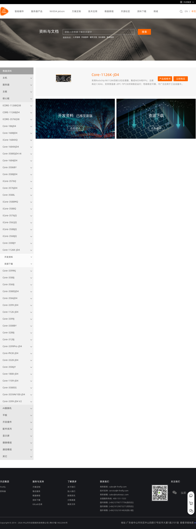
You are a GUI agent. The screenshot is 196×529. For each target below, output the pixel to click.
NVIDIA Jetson (57, 11)
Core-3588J (8, 277)
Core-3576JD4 (10, 188)
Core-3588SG (10, 387)
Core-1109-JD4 (10, 380)
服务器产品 (36, 11)
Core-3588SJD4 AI (12, 153)
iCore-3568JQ (10, 236)
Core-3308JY (9, 243)
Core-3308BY (9, 325)
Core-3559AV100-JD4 (14, 394)
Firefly (3, 486)
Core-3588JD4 (10, 174)
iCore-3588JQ (10, 229)
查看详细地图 (188, 522)
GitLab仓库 (37, 504)
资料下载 (141, 11)
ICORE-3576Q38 (11, 119)
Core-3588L (9, 194)
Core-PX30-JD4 (10, 353)
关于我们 (71, 486)
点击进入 (75, 128)
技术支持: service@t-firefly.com (114, 490)
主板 (5, 91)
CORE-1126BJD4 (11, 112)
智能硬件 (19, 11)
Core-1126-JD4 (10, 312)
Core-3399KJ (9, 270)
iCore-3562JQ (10, 222)
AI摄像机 (7, 408)
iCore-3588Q (9, 208)
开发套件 (7, 422)
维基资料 (7, 71)
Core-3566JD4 (10, 298)
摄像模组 (7, 442)
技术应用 (92, 11)
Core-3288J (8, 332)
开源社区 (125, 11)
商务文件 (71, 504)
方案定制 (76, 11)
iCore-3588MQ (10, 201)
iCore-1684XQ (10, 139)
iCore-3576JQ (10, 215)
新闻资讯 (71, 495)
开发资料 (8, 256)
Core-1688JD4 (10, 133)
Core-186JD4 (9, 126)
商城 (156, 11)
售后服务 (36, 491)
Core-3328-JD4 (10, 360)
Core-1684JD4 (10, 160)
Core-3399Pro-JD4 (12, 346)
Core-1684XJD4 (11, 146)
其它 (5, 456)
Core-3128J (8, 339)
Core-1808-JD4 (10, 373)
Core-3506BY (9, 167)
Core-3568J (8, 284)
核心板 (6, 98)
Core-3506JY (9, 367)
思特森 (3, 491)
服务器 (6, 84)
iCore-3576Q (9, 181)
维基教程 (109, 11)
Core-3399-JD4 (10, 305)
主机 (5, 77)
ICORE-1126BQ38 (12, 105)
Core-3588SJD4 (11, 291)
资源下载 (8, 263)
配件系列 (7, 428)
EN (186, 11)
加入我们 (71, 491)
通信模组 (7, 449)
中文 (193, 11)
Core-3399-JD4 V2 (12, 401)
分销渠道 (71, 500)
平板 (5, 415)
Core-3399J (8, 318)
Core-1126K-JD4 (11, 249)
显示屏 (6, 435)
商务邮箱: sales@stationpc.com (114, 494)
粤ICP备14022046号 (59, 522)
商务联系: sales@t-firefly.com (113, 486)
